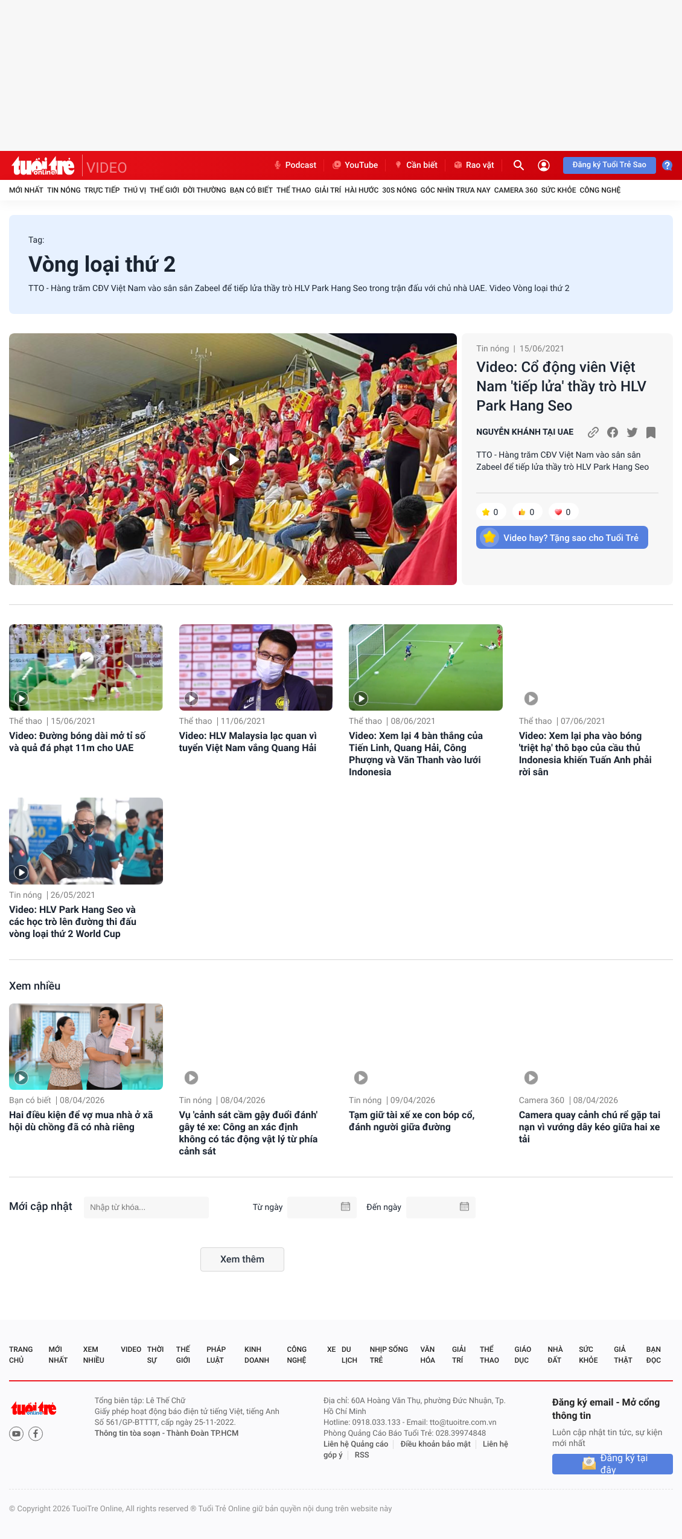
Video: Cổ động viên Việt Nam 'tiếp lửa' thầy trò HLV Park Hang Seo (561, 386)
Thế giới (164, 190)
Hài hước (361, 190)
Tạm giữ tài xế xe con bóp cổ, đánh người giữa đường (411, 1121)
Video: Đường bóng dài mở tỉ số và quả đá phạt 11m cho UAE (77, 742)
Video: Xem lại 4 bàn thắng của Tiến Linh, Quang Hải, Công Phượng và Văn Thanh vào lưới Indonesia (416, 754)
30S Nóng (399, 190)
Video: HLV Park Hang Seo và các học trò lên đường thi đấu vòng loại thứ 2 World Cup (72, 921)
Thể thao (293, 190)
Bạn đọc (653, 1355)
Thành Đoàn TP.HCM (202, 1433)
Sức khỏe (558, 190)
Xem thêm (242, 1259)
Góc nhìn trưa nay (456, 190)
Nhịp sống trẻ (389, 1355)
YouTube (354, 165)
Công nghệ (599, 190)
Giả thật (623, 1355)
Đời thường (204, 190)
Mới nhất (26, 190)
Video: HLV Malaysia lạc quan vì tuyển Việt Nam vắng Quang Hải (248, 742)
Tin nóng (64, 190)
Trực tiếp (102, 190)
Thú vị (134, 190)
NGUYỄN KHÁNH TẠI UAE (524, 432)
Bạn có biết (251, 190)
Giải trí (327, 190)
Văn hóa (427, 1355)
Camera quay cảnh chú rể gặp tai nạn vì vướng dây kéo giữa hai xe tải (589, 1127)
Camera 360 (516, 190)
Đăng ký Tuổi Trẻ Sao (609, 165)
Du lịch (349, 1355)
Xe (331, 1349)
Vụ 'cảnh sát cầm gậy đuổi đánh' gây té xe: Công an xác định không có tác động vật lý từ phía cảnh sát (248, 1133)
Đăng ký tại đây (624, 1464)
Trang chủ (21, 1355)
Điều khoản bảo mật (436, 1444)
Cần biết (415, 165)
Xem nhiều (34, 986)
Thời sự (155, 1355)
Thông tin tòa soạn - (131, 1433)
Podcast (294, 165)
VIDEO (106, 167)
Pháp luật (216, 1355)
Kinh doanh (256, 1355)
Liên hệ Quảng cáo (356, 1444)
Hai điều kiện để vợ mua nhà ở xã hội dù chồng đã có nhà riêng (81, 1121)
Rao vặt (473, 165)
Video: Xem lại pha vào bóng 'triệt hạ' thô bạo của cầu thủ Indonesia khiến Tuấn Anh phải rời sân (585, 754)
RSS (362, 1455)
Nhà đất (554, 1355)
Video (131, 1349)
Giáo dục (523, 1355)
